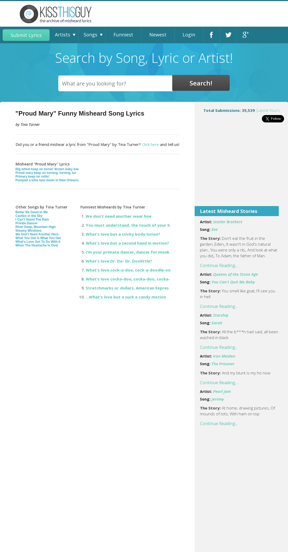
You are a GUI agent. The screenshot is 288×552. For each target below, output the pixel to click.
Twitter (228, 35)
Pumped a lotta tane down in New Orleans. (47, 180)
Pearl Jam (222, 391)
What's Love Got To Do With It (38, 242)
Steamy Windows (29, 230)
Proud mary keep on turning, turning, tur (46, 173)
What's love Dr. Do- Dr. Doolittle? (119, 261)
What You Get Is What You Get (38, 238)
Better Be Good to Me (32, 212)
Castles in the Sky (29, 216)
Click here (150, 144)
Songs (90, 34)
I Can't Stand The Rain (32, 219)
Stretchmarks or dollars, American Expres (127, 288)
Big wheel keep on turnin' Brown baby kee (47, 169)
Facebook (211, 35)
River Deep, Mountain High (36, 227)
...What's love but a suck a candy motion (126, 296)
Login (189, 34)
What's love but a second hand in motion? (127, 243)
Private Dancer (27, 223)
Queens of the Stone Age (235, 274)
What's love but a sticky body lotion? (123, 234)
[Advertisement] (241, 168)
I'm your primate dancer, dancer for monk (127, 252)
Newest (157, 34)
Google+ (245, 35)
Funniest (123, 34)
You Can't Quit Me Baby (233, 281)
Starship (220, 315)
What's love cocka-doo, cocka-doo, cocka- (128, 279)
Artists (62, 34)
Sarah (217, 322)
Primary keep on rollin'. (33, 176)
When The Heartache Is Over (37, 245)
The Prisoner (223, 363)
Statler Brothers (227, 221)
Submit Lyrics (26, 35)
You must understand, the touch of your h (128, 225)
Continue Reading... (219, 265)
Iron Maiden (224, 356)
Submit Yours (268, 110)
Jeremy (218, 399)
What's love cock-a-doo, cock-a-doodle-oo (128, 270)
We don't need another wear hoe (118, 216)
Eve (215, 229)
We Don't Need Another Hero (37, 234)
